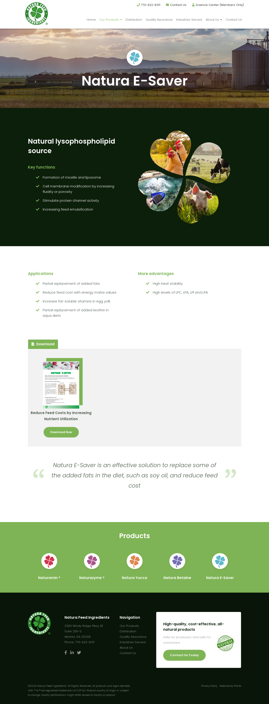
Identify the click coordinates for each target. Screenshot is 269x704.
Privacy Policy (209, 686)
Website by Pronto (230, 686)
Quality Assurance (159, 19)
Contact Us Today (184, 655)
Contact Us (178, 5)
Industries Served (189, 19)
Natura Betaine (177, 577)
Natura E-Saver (220, 577)
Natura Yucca (134, 577)
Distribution (134, 19)
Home (91, 19)
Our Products (110, 19)
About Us (214, 19)
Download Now (61, 432)
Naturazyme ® (91, 577)
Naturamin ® (49, 577)
